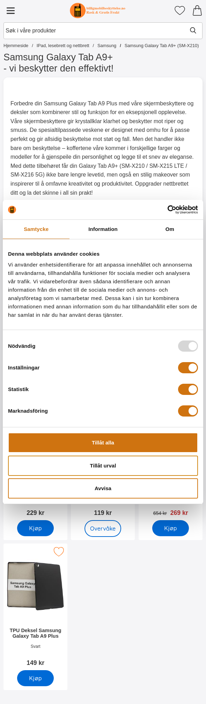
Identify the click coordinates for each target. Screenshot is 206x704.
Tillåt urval (103, 466)
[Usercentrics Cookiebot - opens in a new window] (167, 209)
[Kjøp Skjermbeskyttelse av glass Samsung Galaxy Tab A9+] (35, 528)
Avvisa (103, 488)
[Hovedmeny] (10, 10)
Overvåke (103, 528)
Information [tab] (103, 229)
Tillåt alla (103, 442)
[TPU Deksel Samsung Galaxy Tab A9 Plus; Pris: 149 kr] (35, 607)
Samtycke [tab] (36, 229)
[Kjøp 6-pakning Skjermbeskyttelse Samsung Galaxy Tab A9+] (170, 528)
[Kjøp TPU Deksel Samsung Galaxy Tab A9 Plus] (35, 678)
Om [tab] (169, 229)
